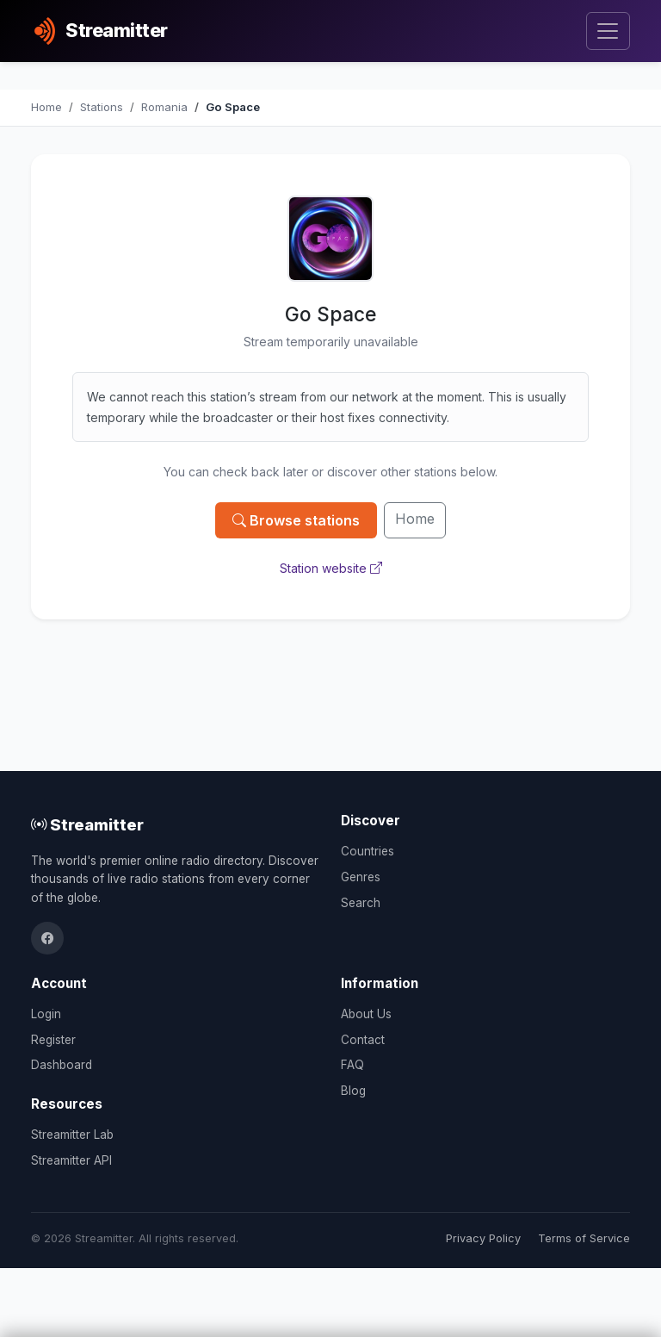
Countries (367, 851)
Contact (363, 1040)
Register (53, 1040)
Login (46, 1014)
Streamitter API (71, 1160)
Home (415, 518)
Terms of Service (584, 1238)
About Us (366, 1014)
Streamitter (87, 824)
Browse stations (296, 520)
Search (360, 903)
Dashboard (61, 1065)
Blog (353, 1091)
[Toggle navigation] (608, 31)
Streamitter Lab (72, 1134)
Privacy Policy (483, 1238)
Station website (331, 568)
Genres (360, 877)
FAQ (352, 1065)
